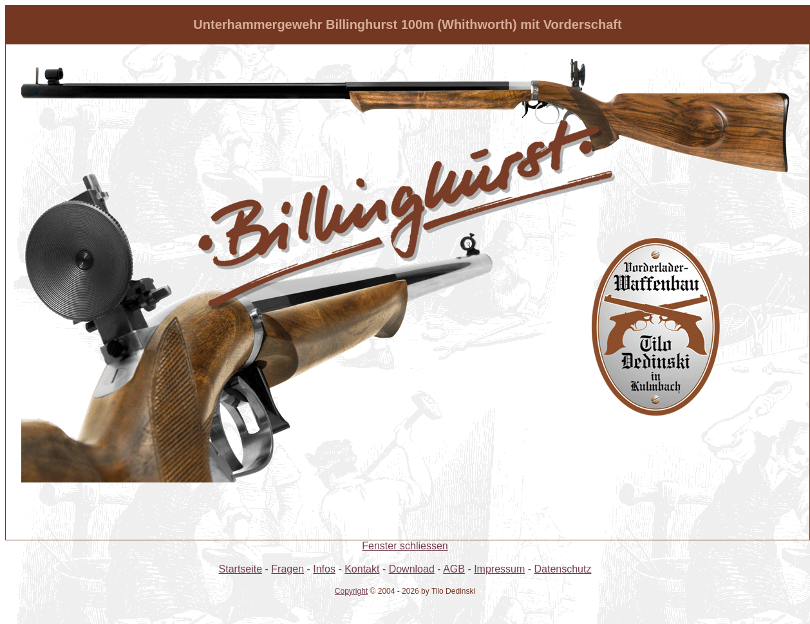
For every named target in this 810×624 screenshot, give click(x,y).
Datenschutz (563, 569)
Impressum (499, 569)
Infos (324, 569)
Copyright (351, 591)
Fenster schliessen (404, 545)
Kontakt (361, 569)
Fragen (287, 569)
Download (412, 569)
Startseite (241, 569)
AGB (454, 569)
